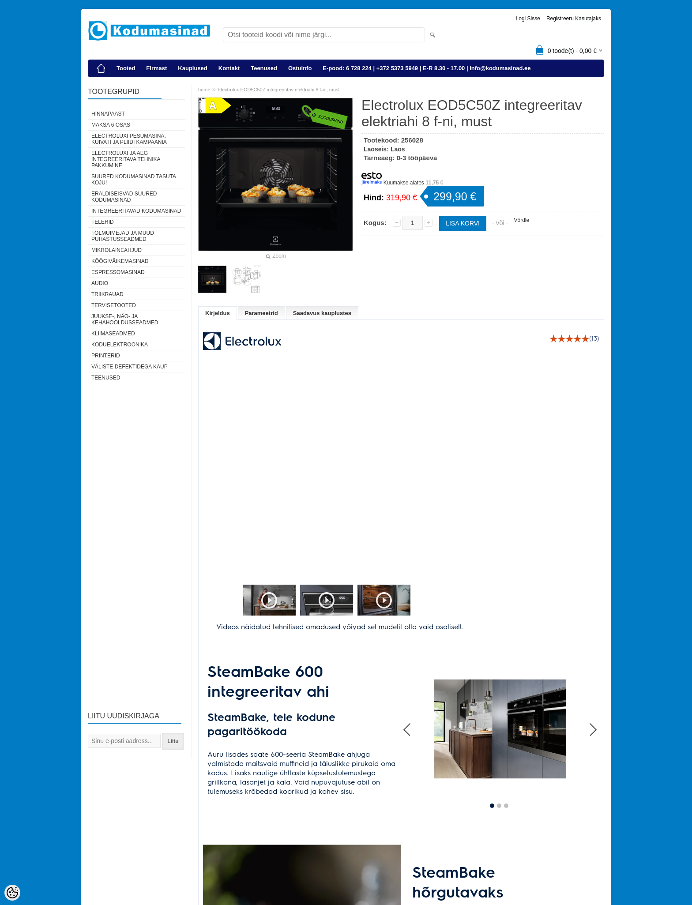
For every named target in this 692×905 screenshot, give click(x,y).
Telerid (102, 222)
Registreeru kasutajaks (573, 18)
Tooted (126, 68)
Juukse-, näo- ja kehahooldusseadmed (124, 319)
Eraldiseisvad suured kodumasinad (124, 197)
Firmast (156, 68)
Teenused (264, 68)
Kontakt (229, 68)
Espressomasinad (118, 272)
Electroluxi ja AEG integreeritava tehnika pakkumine (125, 159)
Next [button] (592, 711)
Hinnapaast (108, 114)
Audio (99, 283)
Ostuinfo (300, 68)
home (204, 89)
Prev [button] (407, 711)
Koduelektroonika (119, 345)
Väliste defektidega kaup (129, 367)
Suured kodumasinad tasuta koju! (133, 179)
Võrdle (521, 220)
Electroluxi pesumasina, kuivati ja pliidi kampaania (129, 139)
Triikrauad (107, 294)
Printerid (105, 356)
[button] (242, 601)
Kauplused (192, 68)
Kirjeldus (217, 313)
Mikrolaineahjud (116, 250)
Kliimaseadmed (113, 333)
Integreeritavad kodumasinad (136, 211)
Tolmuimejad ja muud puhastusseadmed (122, 236)
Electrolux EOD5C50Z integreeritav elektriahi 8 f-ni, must (278, 89)
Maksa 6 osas (110, 125)
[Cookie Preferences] (12, 893)
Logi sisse (528, 18)
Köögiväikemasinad (119, 261)
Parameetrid (261, 313)
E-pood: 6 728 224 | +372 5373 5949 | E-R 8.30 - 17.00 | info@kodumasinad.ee (426, 68)
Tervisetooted (113, 305)
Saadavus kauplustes (322, 313)
